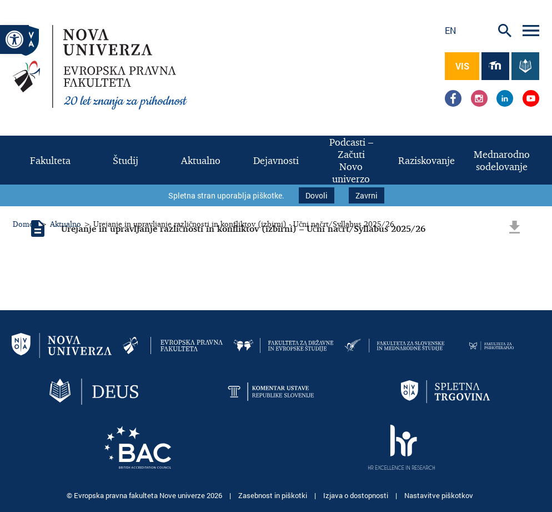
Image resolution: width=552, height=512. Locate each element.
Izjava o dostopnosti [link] (356, 495)
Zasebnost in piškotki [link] (273, 495)
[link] (14, 39)
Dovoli (316, 195)
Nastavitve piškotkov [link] (438, 495)
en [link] (450, 30)
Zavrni (366, 195)
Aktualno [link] (65, 223)
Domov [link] (25, 223)
